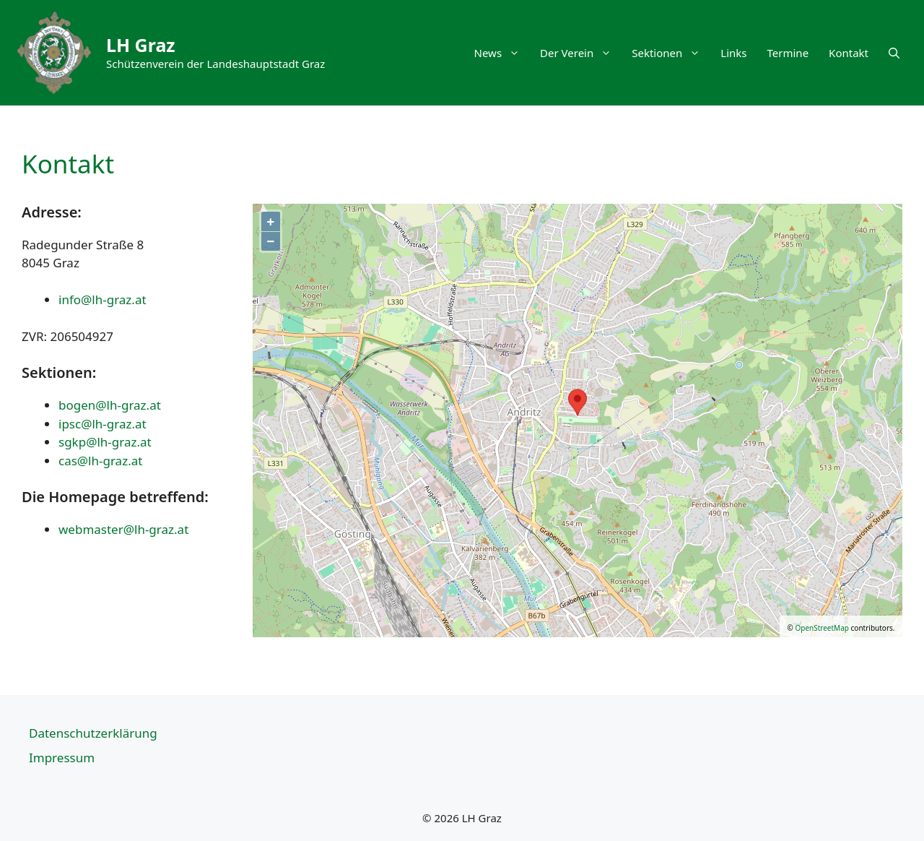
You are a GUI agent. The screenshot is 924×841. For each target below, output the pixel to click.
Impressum (62, 757)
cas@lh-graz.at (100, 460)
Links (733, 53)
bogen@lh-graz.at (109, 405)
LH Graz (140, 45)
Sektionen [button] (671, 52)
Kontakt (848, 53)
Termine (788, 53)
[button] (894, 52)
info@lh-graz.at (102, 299)
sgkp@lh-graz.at (105, 442)
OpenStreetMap (822, 628)
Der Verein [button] (581, 52)
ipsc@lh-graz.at (102, 423)
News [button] (502, 52)
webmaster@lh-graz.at (123, 529)
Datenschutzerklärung (93, 733)
